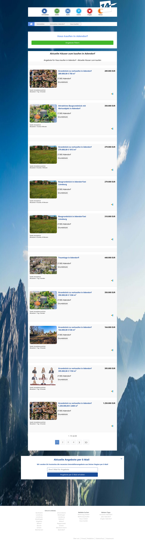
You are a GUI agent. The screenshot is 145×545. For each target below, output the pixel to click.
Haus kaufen (83, 521)
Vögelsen (39, 521)
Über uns (76, 538)
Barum (39, 526)
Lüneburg (39, 515)
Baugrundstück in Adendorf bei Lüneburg (72, 183)
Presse (83, 538)
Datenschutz (100, 538)
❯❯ (86, 442)
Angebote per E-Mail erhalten (72, 474)
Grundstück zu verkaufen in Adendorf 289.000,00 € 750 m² (75, 72)
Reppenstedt (61, 523)
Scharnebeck (61, 513)
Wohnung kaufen (83, 517)
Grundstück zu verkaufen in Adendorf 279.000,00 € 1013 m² (75, 148)
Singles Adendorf (106, 519)
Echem (61, 526)
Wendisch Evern (61, 528)
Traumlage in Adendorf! (68, 257)
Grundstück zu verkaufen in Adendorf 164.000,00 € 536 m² (75, 328)
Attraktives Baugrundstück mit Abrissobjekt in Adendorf (72, 107)
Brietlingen (61, 515)
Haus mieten (83, 519)
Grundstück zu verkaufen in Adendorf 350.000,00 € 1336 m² (75, 293)
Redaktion (90, 538)
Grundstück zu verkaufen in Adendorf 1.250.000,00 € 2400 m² (75, 404)
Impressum (110, 538)
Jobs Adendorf (106, 517)
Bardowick (39, 513)
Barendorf (61, 530)
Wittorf (61, 521)
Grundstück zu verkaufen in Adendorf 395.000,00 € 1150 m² (75, 369)
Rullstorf (61, 519)
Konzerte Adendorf (106, 515)
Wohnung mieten (83, 515)
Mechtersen (39, 530)
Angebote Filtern (72, 42)
